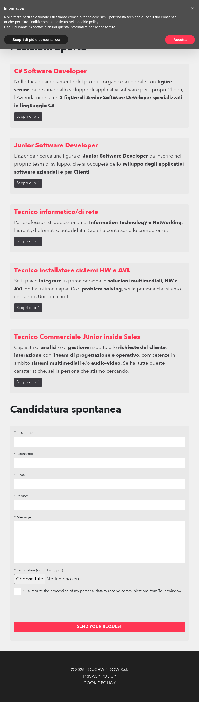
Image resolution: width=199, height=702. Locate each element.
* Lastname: (23, 453)
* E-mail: (21, 475)
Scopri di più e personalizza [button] (36, 40)
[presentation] (53, 609)
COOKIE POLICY (99, 683)
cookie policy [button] (87, 22)
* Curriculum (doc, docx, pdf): (39, 570)
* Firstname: (24, 432)
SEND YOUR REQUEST (99, 626)
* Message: (23, 517)
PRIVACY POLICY (99, 676)
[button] (192, 8)
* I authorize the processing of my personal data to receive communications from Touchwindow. (98, 591)
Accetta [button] (180, 40)
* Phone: (21, 496)
